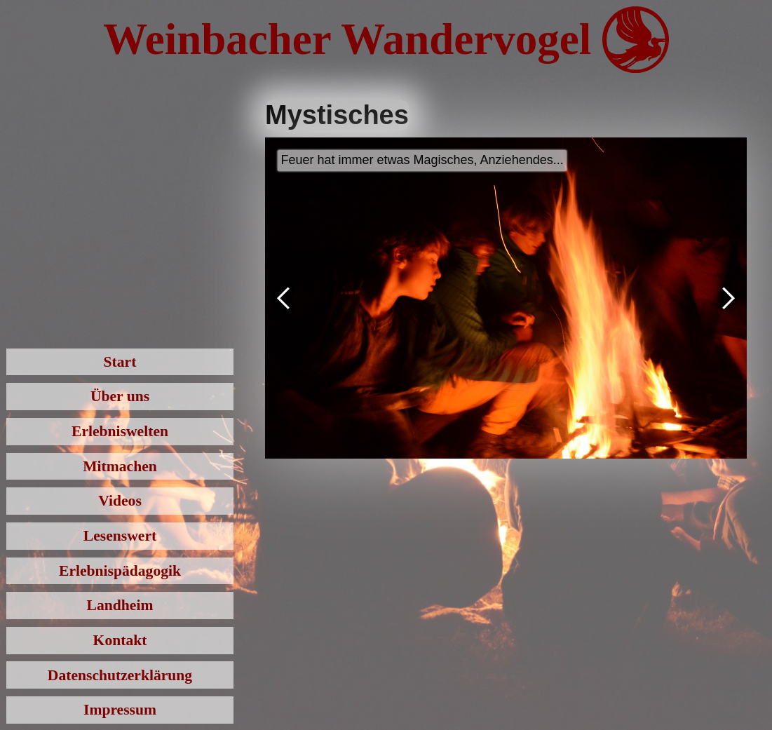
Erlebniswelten (120, 431)
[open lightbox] (506, 298)
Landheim (120, 605)
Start (120, 361)
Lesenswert (119, 535)
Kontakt (120, 640)
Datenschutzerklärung (120, 675)
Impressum (119, 709)
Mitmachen (120, 466)
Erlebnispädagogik (120, 570)
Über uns (119, 396)
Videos (120, 500)
